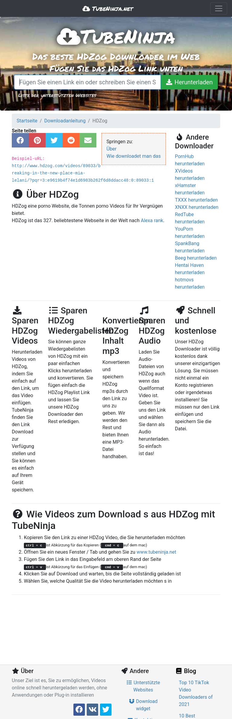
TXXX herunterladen (196, 200)
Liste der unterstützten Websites (57, 95)
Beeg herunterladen (196, 258)
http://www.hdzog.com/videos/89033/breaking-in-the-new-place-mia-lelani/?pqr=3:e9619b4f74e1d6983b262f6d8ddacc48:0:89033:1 (83, 173)
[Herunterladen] (189, 82)
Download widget (143, 704)
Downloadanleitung (64, 121)
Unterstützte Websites (143, 686)
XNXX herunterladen (196, 207)
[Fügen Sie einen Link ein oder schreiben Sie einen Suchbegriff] (87, 82)
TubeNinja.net (107, 8)
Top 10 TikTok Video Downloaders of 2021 (196, 693)
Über (112, 149)
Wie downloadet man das (134, 156)
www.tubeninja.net (156, 552)
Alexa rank (152, 220)
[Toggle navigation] (218, 8)
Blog (185, 671)
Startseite (27, 121)
